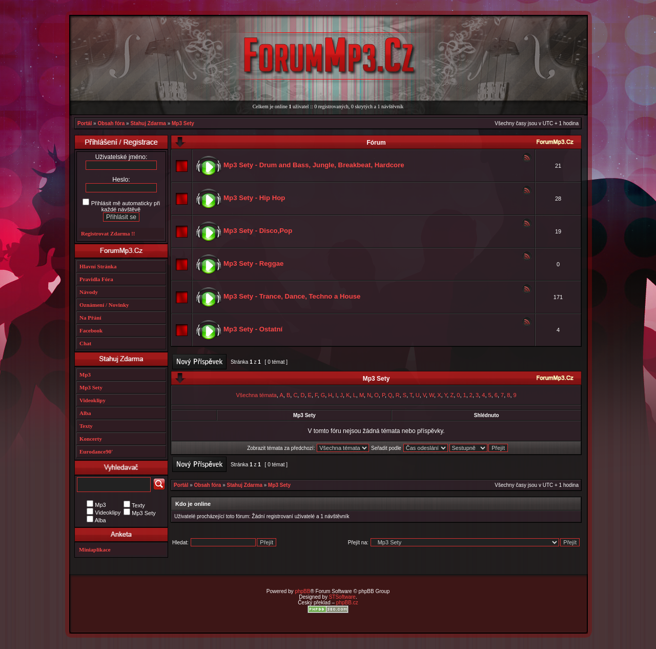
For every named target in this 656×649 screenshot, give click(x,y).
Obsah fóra (111, 123)
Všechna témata (256, 395)
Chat (85, 343)
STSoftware (342, 597)
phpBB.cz (347, 602)
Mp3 (85, 374)
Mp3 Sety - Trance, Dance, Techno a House (291, 296)
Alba (85, 413)
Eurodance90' (96, 451)
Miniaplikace (95, 549)
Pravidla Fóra (96, 279)
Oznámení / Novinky (104, 305)
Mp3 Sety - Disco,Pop (257, 230)
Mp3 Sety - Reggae (253, 263)
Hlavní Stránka (97, 266)
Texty (86, 426)
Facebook (90, 330)
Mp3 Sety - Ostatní (252, 329)
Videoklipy (92, 400)
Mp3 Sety (183, 123)
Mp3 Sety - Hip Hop (254, 198)
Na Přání (90, 317)
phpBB (302, 591)
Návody (88, 292)
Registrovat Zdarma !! (108, 233)
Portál (84, 123)
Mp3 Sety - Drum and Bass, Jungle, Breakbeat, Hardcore (313, 165)
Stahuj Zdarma (148, 123)
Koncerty (90, 439)
